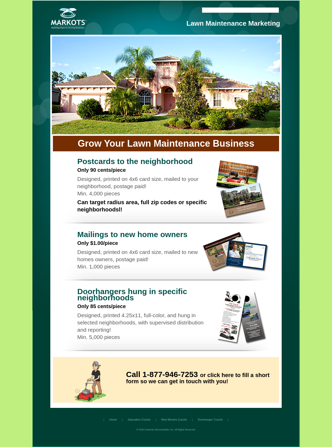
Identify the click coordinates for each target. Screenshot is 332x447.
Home (208, 10)
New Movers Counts (174, 419)
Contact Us (224, 10)
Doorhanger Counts (210, 419)
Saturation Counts (139, 419)
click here (220, 375)
